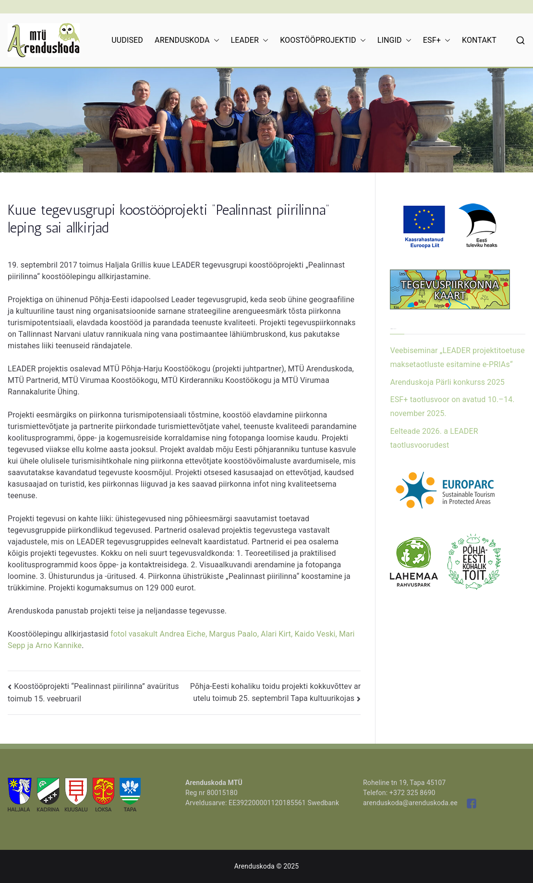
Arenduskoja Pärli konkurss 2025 (447, 382)
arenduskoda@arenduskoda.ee (410, 803)
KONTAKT (479, 40)
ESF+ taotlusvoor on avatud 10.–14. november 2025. (452, 406)
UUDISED (127, 40)
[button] (214, 40)
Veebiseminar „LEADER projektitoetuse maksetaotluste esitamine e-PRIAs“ (457, 357)
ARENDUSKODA (187, 40)
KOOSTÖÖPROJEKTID (323, 40)
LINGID (394, 40)
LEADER (250, 40)
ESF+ (436, 40)
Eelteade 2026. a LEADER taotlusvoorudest (434, 438)
